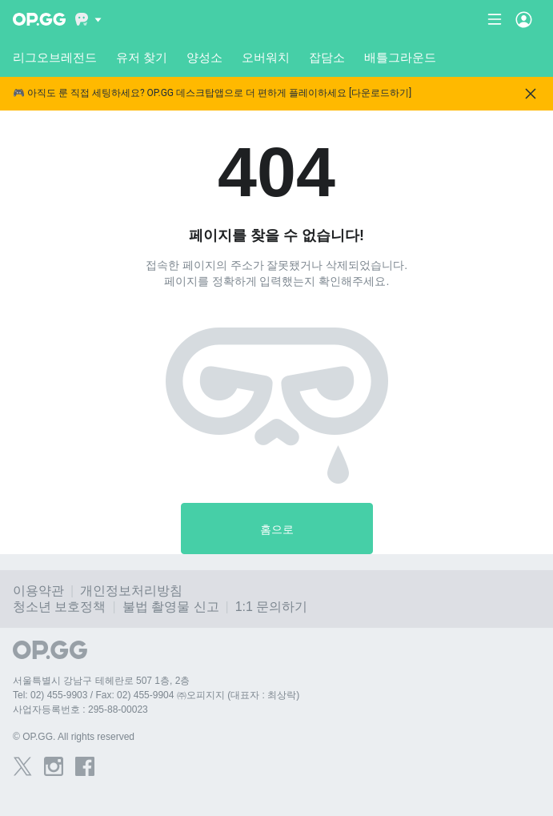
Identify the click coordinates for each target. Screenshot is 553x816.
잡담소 (327, 57)
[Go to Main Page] (39, 19)
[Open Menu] (523, 19)
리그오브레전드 (55, 57)
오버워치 (266, 57)
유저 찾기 (141, 57)
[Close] (530, 93)
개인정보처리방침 (131, 590)
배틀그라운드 (400, 57)
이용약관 (38, 590)
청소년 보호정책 (59, 606)
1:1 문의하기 (271, 606)
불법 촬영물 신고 (170, 606)
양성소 (204, 57)
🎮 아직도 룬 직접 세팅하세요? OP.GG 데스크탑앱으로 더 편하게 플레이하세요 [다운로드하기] (212, 93)
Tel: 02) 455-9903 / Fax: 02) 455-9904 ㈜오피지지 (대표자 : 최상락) (156, 695)
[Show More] (88, 19)
